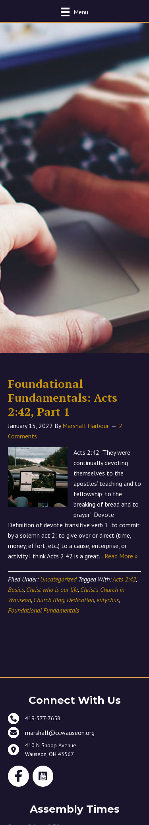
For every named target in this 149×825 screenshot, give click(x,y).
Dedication (80, 600)
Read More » (121, 556)
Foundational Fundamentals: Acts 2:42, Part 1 (62, 397)
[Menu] (74, 12)
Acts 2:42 (124, 579)
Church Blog (48, 600)
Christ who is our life (52, 589)
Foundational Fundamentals (43, 610)
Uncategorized (58, 579)
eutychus (108, 600)
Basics (16, 589)
